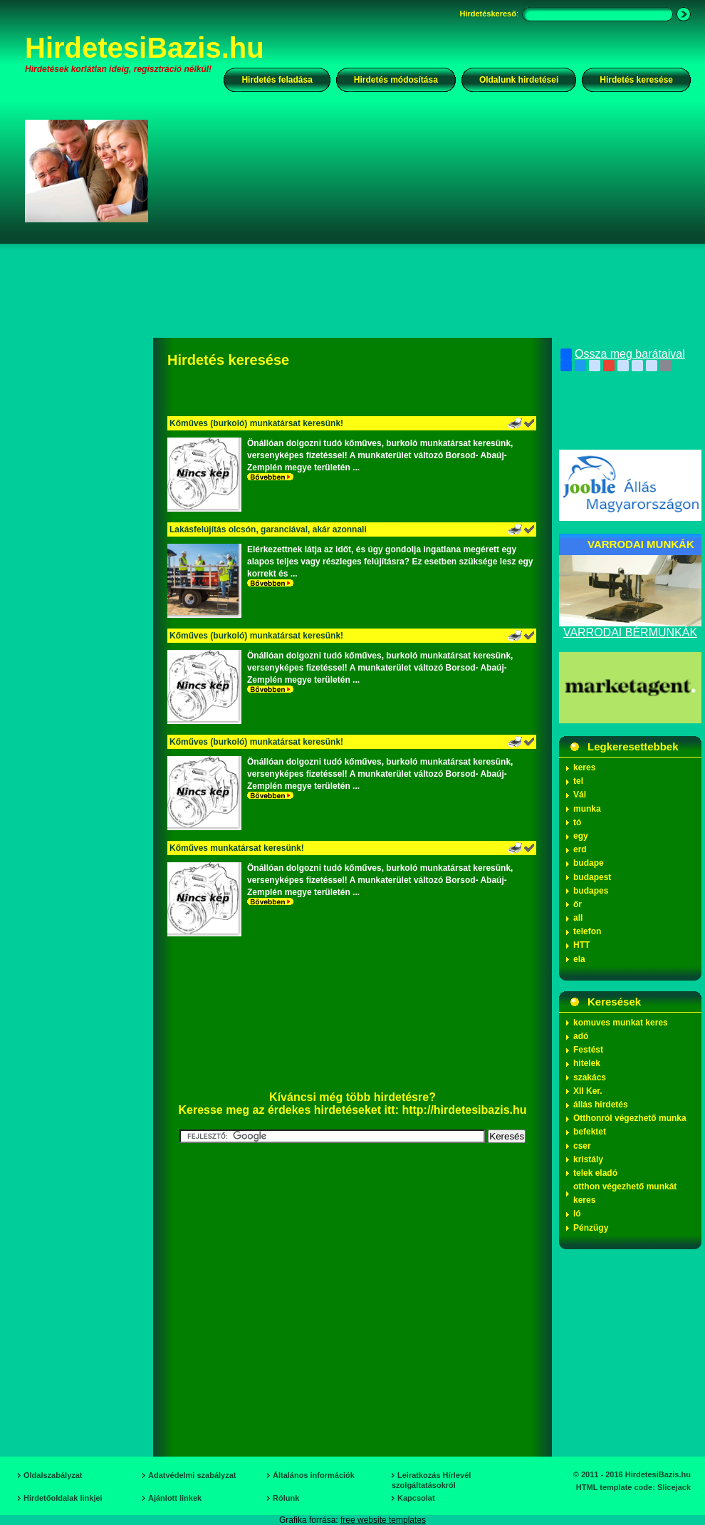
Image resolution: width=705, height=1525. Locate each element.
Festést (588, 1050)
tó (577, 822)
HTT (581, 945)
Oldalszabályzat (53, 1475)
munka (587, 809)
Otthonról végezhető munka (629, 1118)
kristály (588, 1159)
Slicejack (674, 1487)
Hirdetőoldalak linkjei (63, 1498)
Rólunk (286, 1498)
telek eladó (595, 1173)
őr (577, 904)
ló (577, 1214)
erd (580, 849)
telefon (587, 931)
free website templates (383, 1520)
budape (588, 863)
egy (580, 836)
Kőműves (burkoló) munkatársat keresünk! (256, 423)
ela (579, 959)
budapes (590, 891)
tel (578, 781)
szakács (589, 1077)
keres (584, 767)
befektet (589, 1132)
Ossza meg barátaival (622, 354)
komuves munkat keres (620, 1023)
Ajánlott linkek (175, 1498)
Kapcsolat (416, 1498)
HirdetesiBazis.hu (144, 47)
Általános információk (314, 1475)
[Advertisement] (358, 238)
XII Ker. (587, 1091)
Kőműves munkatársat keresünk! (236, 848)
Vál (579, 795)
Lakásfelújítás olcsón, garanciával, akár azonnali (268, 529)
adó (580, 1036)
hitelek (586, 1063)
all (578, 918)
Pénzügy (590, 1228)
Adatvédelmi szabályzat (192, 1475)
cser (582, 1146)
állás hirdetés (600, 1105)
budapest (592, 877)
